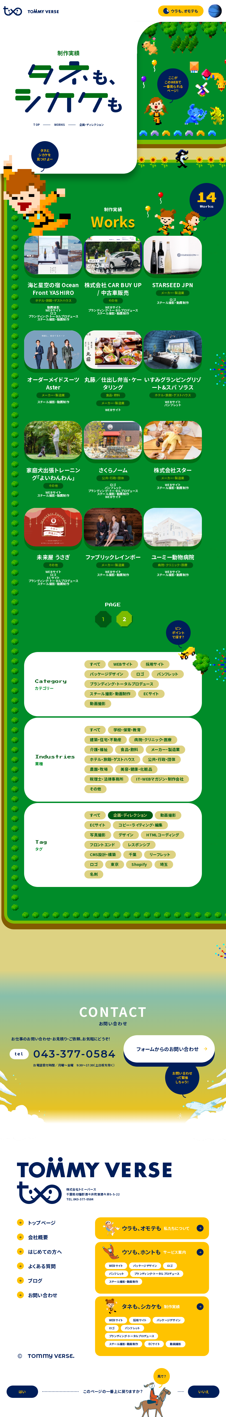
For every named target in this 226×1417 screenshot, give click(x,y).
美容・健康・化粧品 (136, 769)
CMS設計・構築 (103, 854)
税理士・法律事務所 (106, 779)
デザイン (126, 834)
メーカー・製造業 (165, 749)
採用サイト (155, 664)
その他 (95, 789)
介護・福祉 (99, 749)
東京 (115, 864)
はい (22, 1391)
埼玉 (164, 864)
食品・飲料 (129, 749)
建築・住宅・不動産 (105, 739)
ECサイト (151, 693)
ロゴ (140, 674)
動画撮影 (97, 703)
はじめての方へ (39, 1251)
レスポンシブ (139, 844)
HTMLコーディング (162, 834)
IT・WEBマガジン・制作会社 (160, 779)
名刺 (94, 874)
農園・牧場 (99, 769)
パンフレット (167, 674)
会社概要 (32, 1237)
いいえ (203, 1391)
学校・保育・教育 (127, 729)
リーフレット (160, 854)
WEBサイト (123, 664)
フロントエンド (102, 844)
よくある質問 (36, 1266)
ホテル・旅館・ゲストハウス (112, 759)
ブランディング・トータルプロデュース (121, 683)
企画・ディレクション (91, 124)
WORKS (59, 124)
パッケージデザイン (106, 674)
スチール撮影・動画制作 (110, 693)
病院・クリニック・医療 (152, 739)
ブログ (29, 1280)
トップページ (36, 1222)
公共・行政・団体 (161, 759)
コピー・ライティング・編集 (140, 825)
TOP (36, 124)
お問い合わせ (37, 1295)
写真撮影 (97, 834)
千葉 (133, 854)
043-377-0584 (74, 1054)
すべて (95, 664)
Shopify (139, 864)
